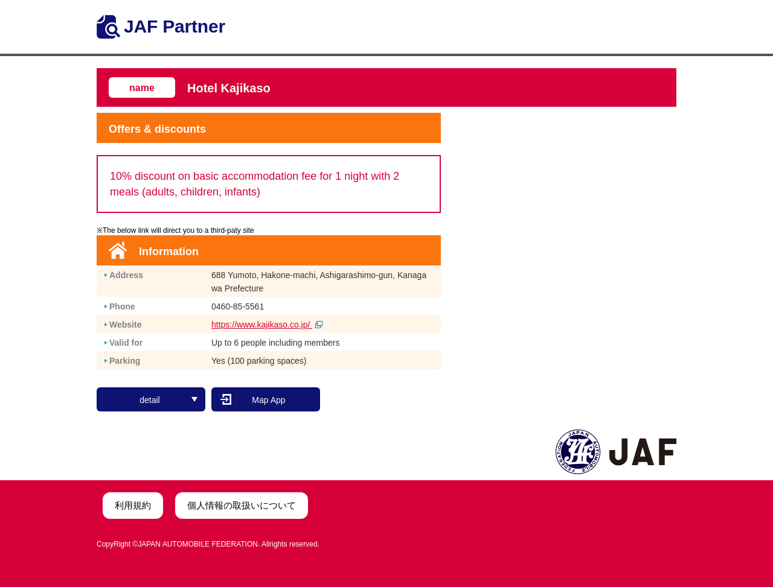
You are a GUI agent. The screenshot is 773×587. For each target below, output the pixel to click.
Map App (268, 400)
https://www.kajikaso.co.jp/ (266, 324)
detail (168, 400)
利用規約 (133, 505)
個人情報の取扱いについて (241, 505)
